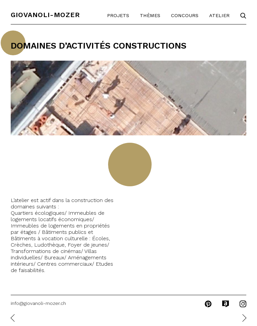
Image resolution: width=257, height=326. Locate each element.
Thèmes (150, 15)
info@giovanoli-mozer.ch (38, 303)
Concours (184, 15)
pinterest (208, 304)
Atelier (219, 15)
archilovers (225, 304)
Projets (118, 15)
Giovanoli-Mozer (45, 15)
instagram (243, 304)
